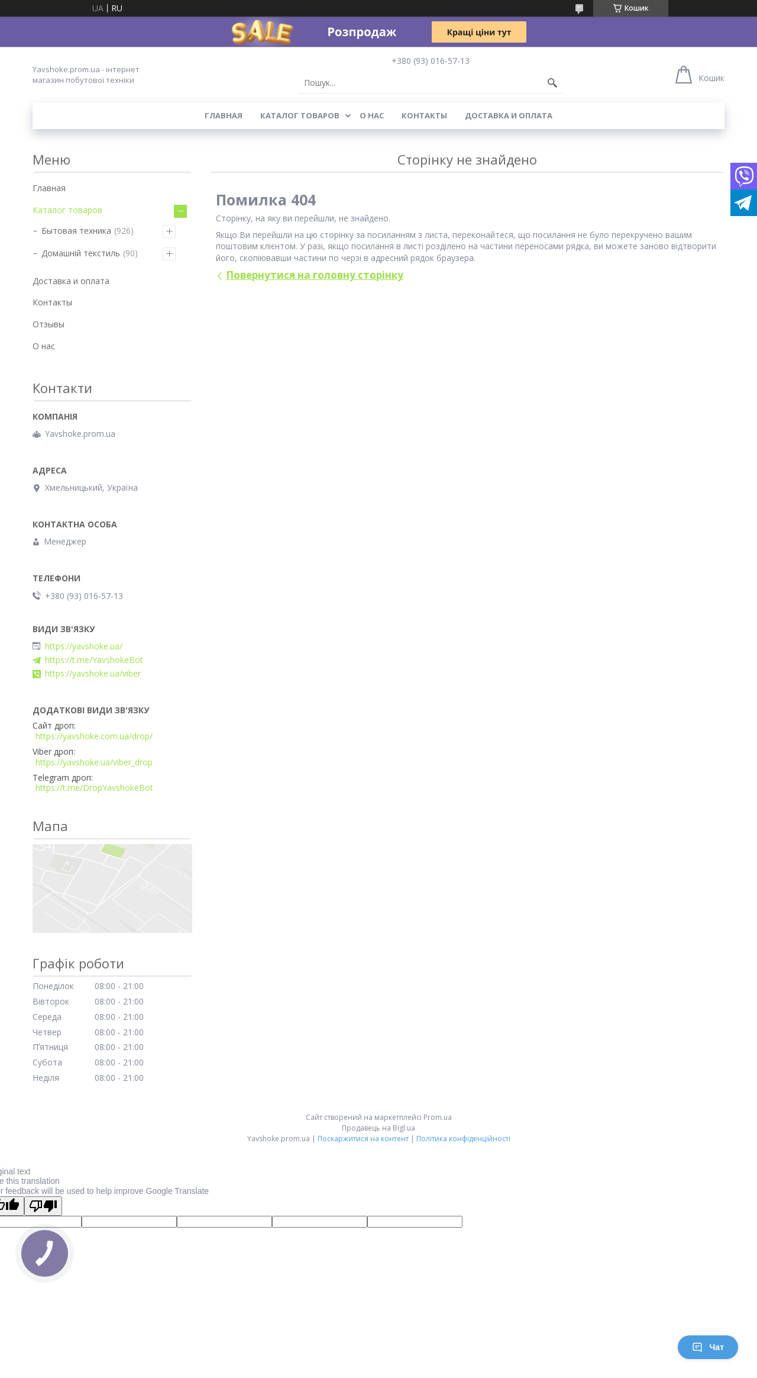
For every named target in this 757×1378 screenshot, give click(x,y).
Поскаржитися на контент (363, 1139)
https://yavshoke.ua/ (83, 646)
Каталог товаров (299, 115)
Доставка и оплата (508, 115)
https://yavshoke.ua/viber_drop (94, 762)
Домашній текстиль (80, 253)
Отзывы (48, 324)
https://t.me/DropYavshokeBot (94, 788)
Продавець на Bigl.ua (378, 1128)
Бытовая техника (76, 230)
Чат (708, 1347)
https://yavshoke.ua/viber (93, 673)
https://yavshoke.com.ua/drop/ (94, 736)
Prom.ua (437, 1117)
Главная (223, 115)
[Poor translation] (43, 1206)
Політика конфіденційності (463, 1139)
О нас (372, 115)
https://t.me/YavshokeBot (94, 660)
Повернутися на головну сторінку (314, 275)
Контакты (424, 115)
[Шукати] (552, 83)
